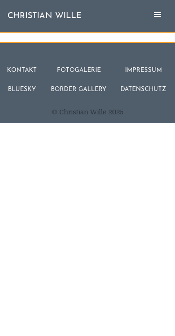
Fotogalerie (79, 70)
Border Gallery (78, 89)
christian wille (44, 16)
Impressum (143, 70)
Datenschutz (143, 89)
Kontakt (22, 70)
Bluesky (22, 89)
